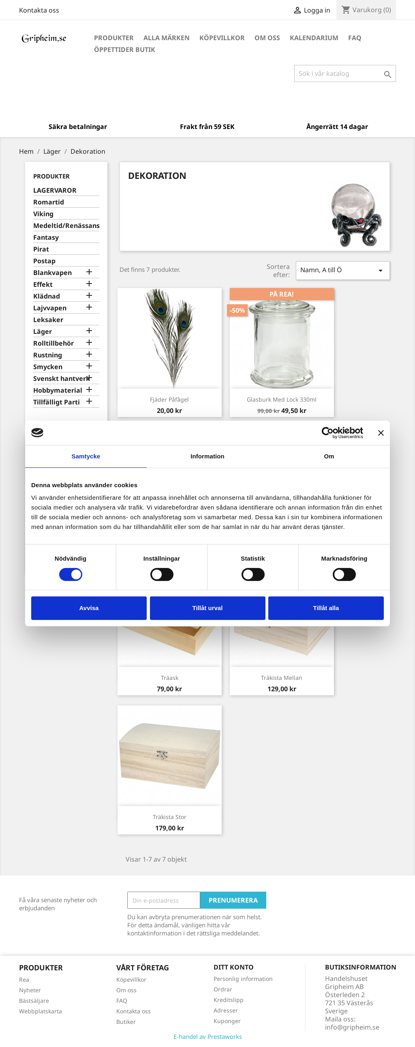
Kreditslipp (229, 1000)
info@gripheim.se (352, 1027)
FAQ (355, 37)
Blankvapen (52, 273)
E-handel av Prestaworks (207, 1036)
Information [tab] (207, 456)
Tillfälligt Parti (56, 402)
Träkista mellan (281, 678)
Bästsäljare (34, 1000)
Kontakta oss (39, 10)
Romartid (48, 202)
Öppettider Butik (124, 49)
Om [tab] (329, 456)
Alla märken (166, 37)
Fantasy (46, 237)
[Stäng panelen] (381, 433)
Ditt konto (234, 967)
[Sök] (345, 73)
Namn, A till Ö (342, 270)
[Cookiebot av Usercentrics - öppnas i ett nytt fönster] (327, 433)
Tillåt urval (208, 607)
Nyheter (30, 990)
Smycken (47, 367)
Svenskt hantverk (61, 378)
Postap (44, 261)
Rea (24, 979)
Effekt (43, 284)
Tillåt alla (326, 607)
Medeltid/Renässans (66, 225)
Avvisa (89, 607)
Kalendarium (314, 37)
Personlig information (243, 979)
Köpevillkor (222, 37)
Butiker (126, 1022)
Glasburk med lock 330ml (282, 399)
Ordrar (223, 989)
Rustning (47, 355)
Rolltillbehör (53, 343)
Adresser (226, 1010)
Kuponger (227, 1021)
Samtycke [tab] (86, 456)
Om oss (267, 37)
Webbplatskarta (40, 1011)
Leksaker (48, 320)
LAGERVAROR (55, 190)
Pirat (41, 249)
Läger (42, 331)
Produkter (114, 37)
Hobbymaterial (57, 390)
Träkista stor (169, 817)
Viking (43, 214)
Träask (169, 678)
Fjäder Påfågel (169, 399)
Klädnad (46, 296)
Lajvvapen (49, 308)
